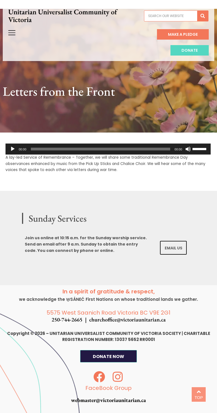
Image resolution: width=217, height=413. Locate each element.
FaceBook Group (108, 388)
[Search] (200, 18)
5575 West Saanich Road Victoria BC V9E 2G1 (108, 312)
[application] (108, 149)
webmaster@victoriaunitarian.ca (108, 400)
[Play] (12, 149)
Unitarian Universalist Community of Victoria (65, 18)
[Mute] (188, 149)
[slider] (100, 149)
